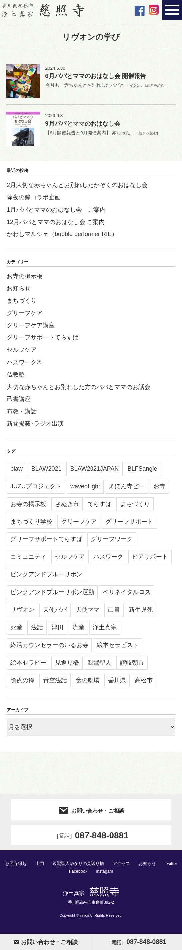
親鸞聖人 (99, 665)
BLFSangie (142, 471)
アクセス (121, 865)
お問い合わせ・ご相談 (91, 811)
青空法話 (55, 682)
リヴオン (22, 612)
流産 (78, 629)
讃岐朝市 (132, 665)
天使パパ (55, 612)
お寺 (159, 488)
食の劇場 (87, 682)
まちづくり (22, 303)
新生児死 (141, 612)
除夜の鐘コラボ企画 (34, 199)
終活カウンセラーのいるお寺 (49, 647)
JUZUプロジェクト (36, 488)
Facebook (77, 873)
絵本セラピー (28, 665)
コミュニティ (28, 559)
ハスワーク (108, 559)
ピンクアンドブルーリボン (46, 576)
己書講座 (19, 401)
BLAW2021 (46, 471)
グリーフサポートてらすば (43, 339)
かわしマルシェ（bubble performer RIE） (62, 236)
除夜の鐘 (22, 682)
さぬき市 (67, 506)
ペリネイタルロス (127, 594)
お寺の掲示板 (25, 278)
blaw (16, 471)
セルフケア (22, 352)
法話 (37, 629)
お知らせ (19, 290)
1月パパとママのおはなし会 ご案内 (56, 212)
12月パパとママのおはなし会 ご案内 (56, 224)
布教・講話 (22, 413)
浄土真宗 (105, 629)
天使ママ (87, 612)
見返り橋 (67, 665)
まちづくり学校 (31, 524)
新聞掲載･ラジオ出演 (35, 426)
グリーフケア (25, 315)
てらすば (99, 506)
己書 (114, 612)
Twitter (171, 865)
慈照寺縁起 (15, 865)
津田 (58, 629)
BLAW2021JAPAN (94, 471)
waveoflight (85, 488)
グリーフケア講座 (31, 327)
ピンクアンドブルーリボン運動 (52, 594)
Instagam (104, 873)
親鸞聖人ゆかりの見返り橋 (78, 865)
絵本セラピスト (118, 647)
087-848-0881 (91, 838)
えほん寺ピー (127, 488)
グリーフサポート (129, 524)
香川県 (117, 682)
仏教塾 (16, 377)
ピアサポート (150, 559)
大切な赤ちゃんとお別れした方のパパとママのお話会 (78, 389)
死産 (16, 629)
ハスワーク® (24, 364)
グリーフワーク (112, 541)
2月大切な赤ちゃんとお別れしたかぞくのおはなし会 (77, 187)
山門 (39, 865)
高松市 (144, 682)
